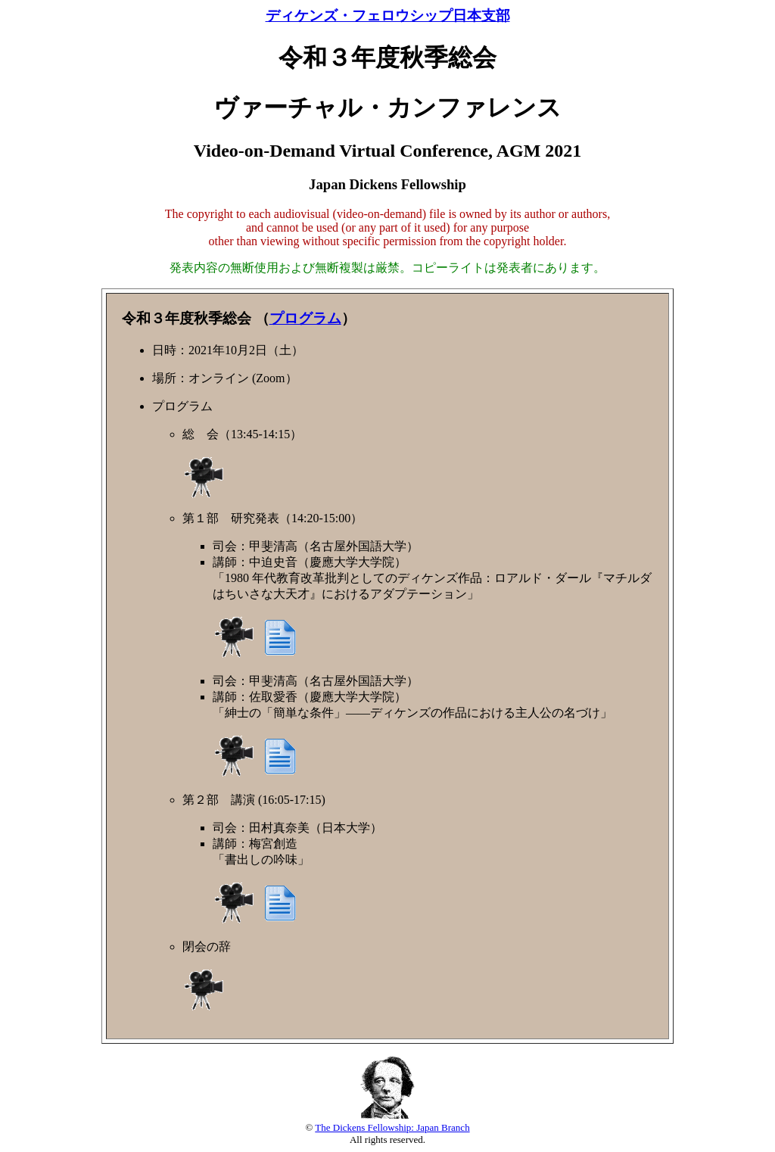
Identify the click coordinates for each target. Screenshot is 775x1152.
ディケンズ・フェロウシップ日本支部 (388, 15)
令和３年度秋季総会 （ (195, 318)
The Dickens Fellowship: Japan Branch (392, 1127)
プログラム (305, 318)
